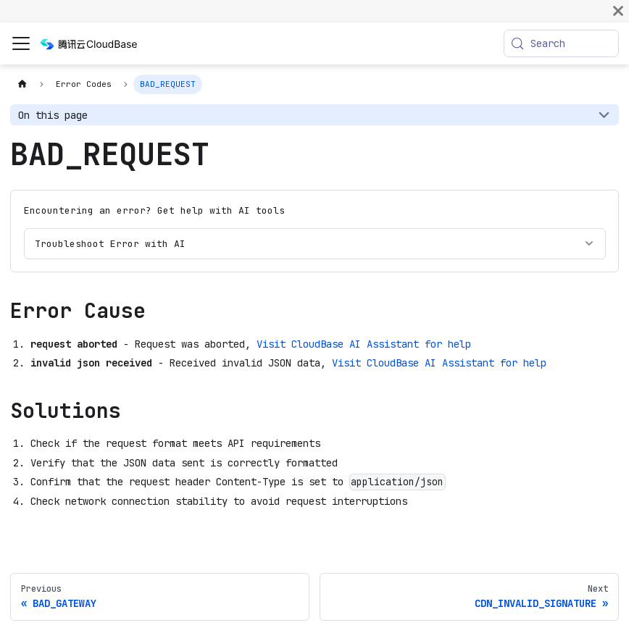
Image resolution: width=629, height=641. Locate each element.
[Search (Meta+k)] (561, 43)
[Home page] (22, 84)
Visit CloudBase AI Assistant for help (364, 344)
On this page (53, 115)
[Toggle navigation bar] (21, 43)
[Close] (618, 11)
